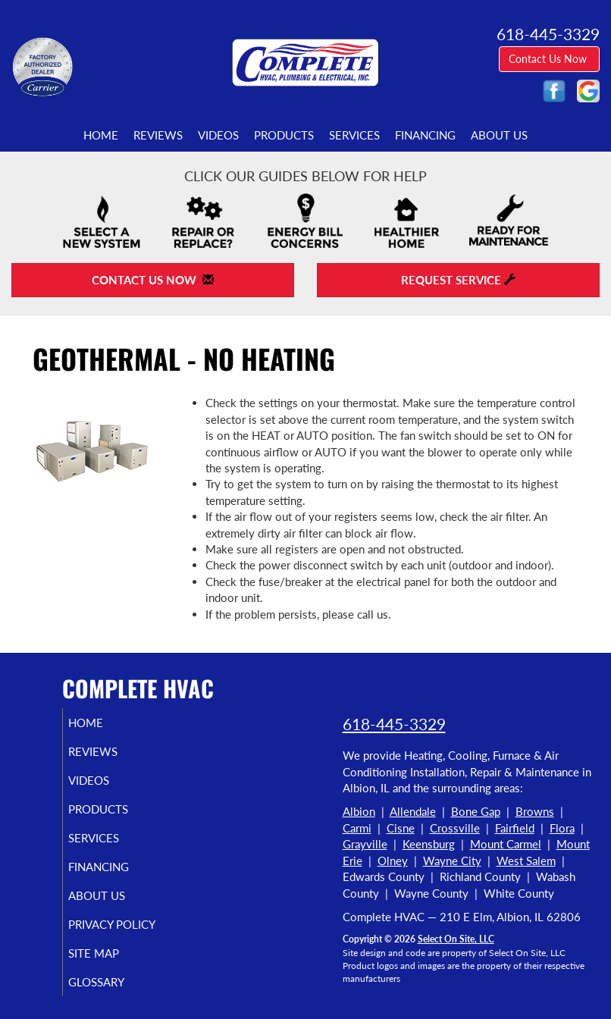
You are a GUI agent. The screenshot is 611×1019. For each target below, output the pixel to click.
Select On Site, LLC (456, 939)
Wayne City (452, 860)
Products (284, 135)
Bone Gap (475, 811)
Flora (562, 828)
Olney (393, 860)
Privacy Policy (129, 924)
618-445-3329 (394, 723)
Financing (425, 135)
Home (100, 135)
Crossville (455, 828)
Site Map (111, 953)
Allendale (413, 811)
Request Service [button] (458, 280)
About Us (499, 135)
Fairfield (514, 828)
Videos (218, 135)
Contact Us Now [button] (549, 58)
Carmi (357, 828)
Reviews (158, 135)
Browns (534, 811)
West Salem (526, 860)
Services (354, 135)
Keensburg (429, 844)
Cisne (401, 828)
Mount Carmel (505, 844)
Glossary (114, 982)
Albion (359, 811)
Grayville (365, 844)
